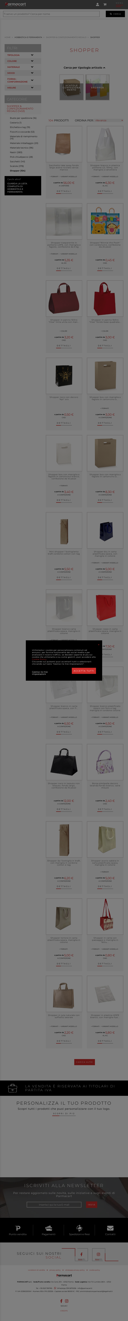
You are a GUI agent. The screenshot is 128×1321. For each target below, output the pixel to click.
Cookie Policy (39, 659)
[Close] (98, 644)
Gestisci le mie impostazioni (40, 673)
